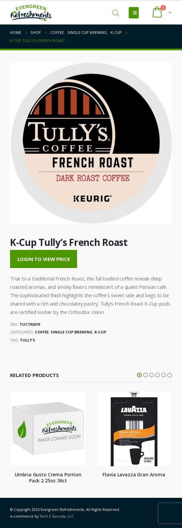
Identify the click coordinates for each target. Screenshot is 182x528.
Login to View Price (43, 259)
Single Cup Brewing (72, 331)
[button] (139, 375)
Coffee (42, 331)
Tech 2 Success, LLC (57, 516)
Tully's (27, 339)
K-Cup (100, 331)
